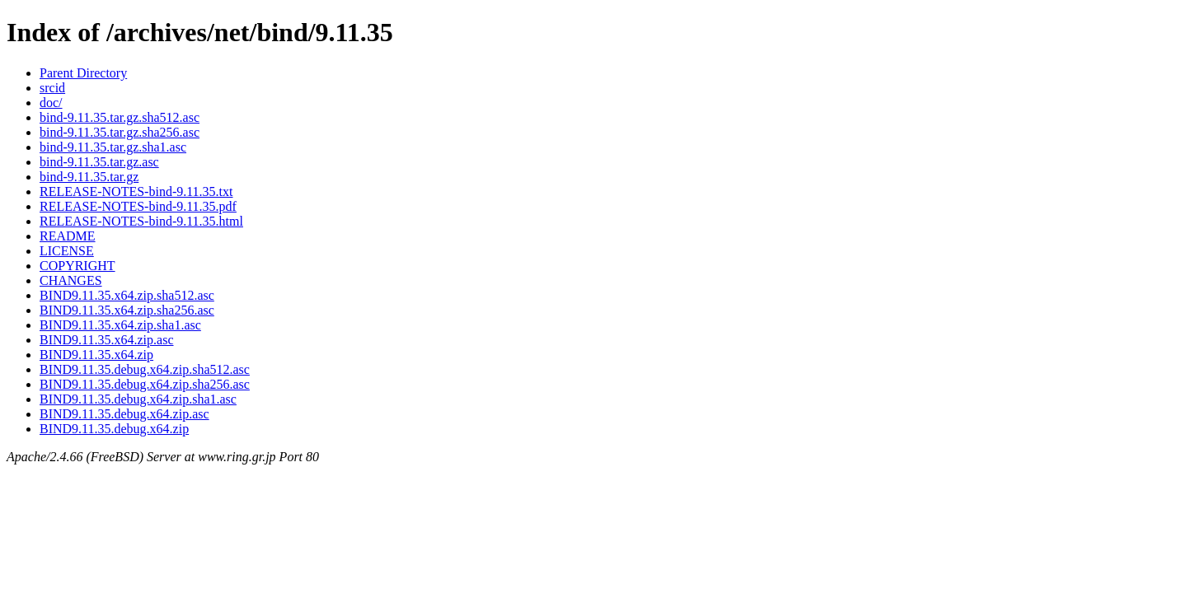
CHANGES (71, 280)
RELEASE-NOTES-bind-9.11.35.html (141, 221)
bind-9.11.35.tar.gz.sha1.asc (113, 147)
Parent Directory (83, 73)
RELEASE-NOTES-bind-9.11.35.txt (136, 191)
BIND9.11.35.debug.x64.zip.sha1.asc (138, 399)
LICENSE (67, 251)
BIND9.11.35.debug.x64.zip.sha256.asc (145, 384)
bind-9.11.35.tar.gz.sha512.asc (119, 117)
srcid (52, 88)
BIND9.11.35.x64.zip (96, 355)
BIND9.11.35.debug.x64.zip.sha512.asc (145, 369)
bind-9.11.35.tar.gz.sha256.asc (119, 132)
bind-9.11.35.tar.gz (89, 177)
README (68, 236)
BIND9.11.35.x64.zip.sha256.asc (127, 310)
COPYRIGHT (77, 266)
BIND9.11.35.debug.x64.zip (114, 429)
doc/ (51, 103)
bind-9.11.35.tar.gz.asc (99, 162)
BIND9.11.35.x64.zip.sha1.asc (120, 325)
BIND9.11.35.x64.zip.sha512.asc (127, 295)
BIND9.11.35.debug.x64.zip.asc (124, 414)
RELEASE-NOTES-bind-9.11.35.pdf (138, 206)
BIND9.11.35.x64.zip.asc (107, 340)
